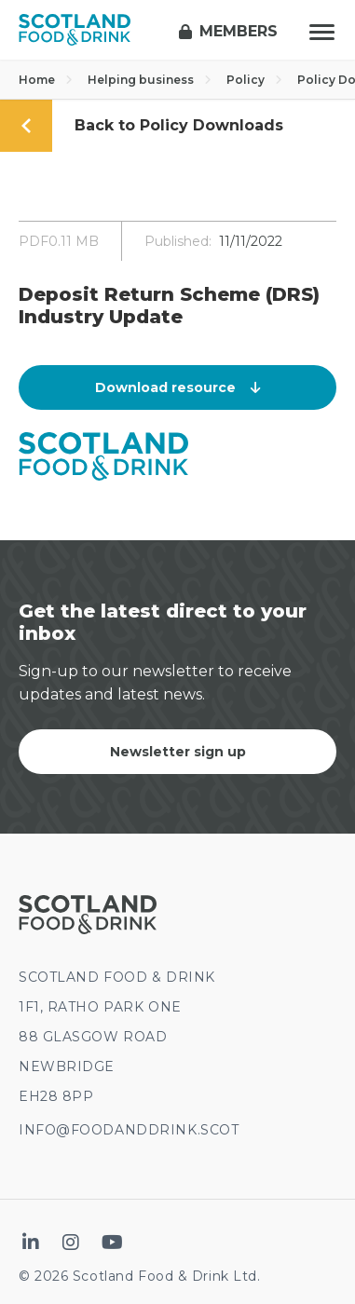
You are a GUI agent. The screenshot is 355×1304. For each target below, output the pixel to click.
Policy (254, 80)
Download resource (178, 387)
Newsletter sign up (178, 751)
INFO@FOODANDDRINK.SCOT (129, 1129)
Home (46, 80)
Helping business (150, 80)
